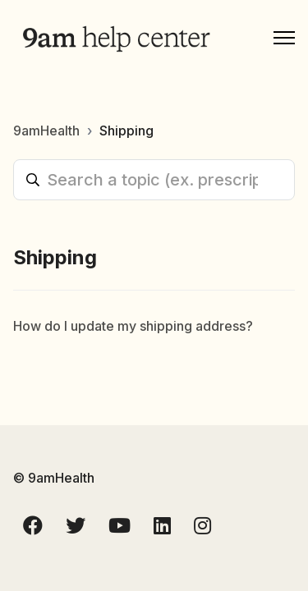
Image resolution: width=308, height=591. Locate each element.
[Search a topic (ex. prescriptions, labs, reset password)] (154, 179)
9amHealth (46, 130)
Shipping (126, 130)
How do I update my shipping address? (133, 326)
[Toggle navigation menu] (284, 38)
